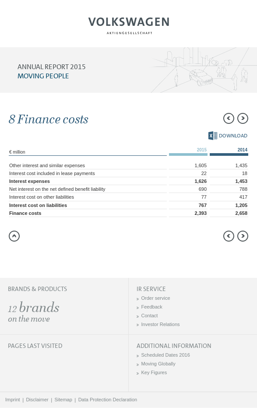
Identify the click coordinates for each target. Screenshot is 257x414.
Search (221, 29)
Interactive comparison (85, 256)
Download (227, 135)
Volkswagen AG (128, 24)
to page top (14, 236)
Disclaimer (37, 399)
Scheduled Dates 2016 (165, 355)
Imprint (12, 399)
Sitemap (63, 399)
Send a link (15, 256)
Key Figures (154, 372)
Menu (36, 29)
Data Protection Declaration (107, 399)
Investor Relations (160, 324)
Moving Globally (158, 363)
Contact (149, 315)
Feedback (151, 306)
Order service (155, 298)
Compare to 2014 (32, 256)
